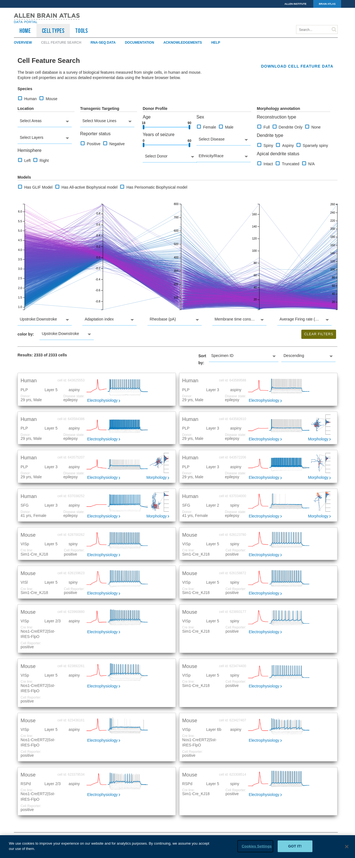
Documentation (139, 43)
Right (41, 160)
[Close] (346, 846)
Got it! (295, 846)
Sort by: (202, 359)
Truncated (287, 163)
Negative (114, 143)
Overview (23, 43)
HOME (25, 30)
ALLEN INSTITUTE (296, 4)
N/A (308, 163)
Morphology (318, 439)
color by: (26, 334)
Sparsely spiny (312, 145)
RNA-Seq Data (102, 43)
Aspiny (285, 145)
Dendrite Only (288, 127)
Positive (90, 143)
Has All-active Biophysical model (86, 187)
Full (263, 127)
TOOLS (81, 30)
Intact (265, 163)
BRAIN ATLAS (327, 4)
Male (226, 127)
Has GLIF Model (35, 187)
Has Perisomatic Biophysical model (153, 187)
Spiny (265, 145)
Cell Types (53, 30)
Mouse (48, 98)
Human (27, 98)
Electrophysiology (102, 400)
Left (24, 160)
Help (215, 43)
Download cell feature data (297, 66)
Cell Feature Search (61, 43)
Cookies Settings (257, 846)
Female (206, 127)
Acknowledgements (182, 43)
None (313, 127)
